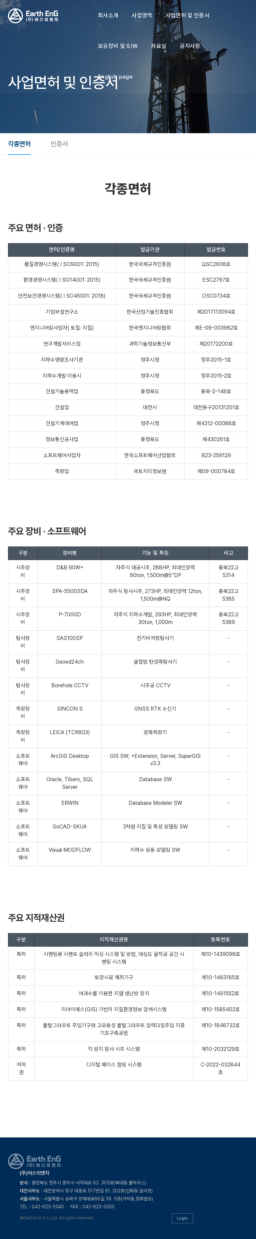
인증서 (59, 144)
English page (115, 76)
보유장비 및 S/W (118, 46)
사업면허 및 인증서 (187, 15)
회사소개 (108, 15)
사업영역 (142, 15)
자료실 (158, 46)
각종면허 (19, 144)
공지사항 (190, 46)
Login (182, 1218)
